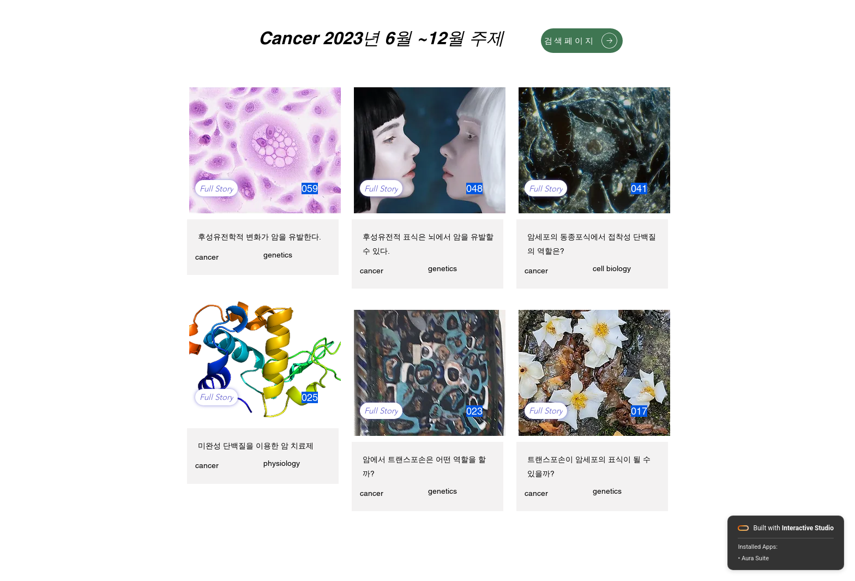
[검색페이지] (582, 40)
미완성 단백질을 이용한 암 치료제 (256, 445)
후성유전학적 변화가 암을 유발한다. (259, 236)
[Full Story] (216, 188)
